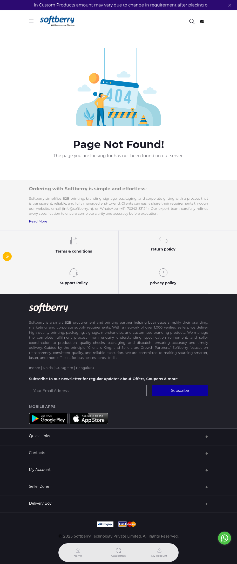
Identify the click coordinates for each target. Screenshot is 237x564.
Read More (38, 221)
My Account (40, 469)
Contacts (37, 452)
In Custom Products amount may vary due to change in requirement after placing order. (122, 5)
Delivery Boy (40, 503)
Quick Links (39, 436)
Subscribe (180, 390)
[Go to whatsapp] (224, 538)
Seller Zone (39, 486)
